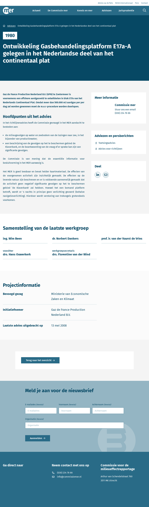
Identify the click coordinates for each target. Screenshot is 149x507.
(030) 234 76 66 (125, 112)
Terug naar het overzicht (39, 360)
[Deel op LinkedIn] (98, 175)
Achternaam (101, 405)
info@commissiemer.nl (66, 476)
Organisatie (34, 419)
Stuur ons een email (125, 109)
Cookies (43, 502)
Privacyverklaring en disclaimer (19, 502)
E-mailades (34, 405)
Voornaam (67, 405)
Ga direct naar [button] (13, 465)
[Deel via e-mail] (106, 175)
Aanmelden (36, 438)
